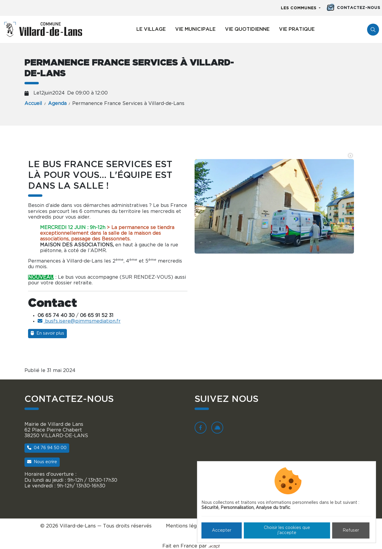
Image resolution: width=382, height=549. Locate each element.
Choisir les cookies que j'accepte (287, 530)
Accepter (221, 530)
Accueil (33, 103)
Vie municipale (195, 29)
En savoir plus (47, 333)
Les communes (299, 8)
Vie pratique (297, 29)
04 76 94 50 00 (47, 448)
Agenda (57, 103)
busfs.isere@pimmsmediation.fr (79, 321)
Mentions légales (186, 526)
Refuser (351, 530)
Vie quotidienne (247, 29)
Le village (151, 29)
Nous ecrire (42, 462)
